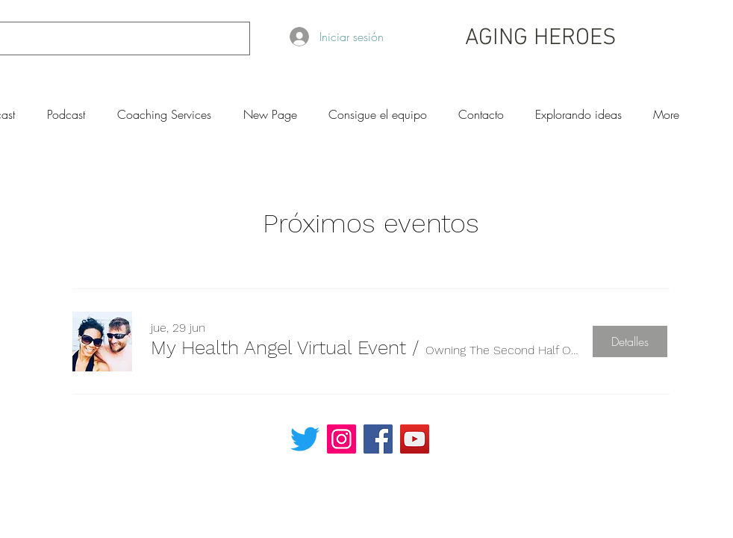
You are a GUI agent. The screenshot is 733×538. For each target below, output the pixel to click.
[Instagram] (341, 439)
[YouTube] (414, 439)
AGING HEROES (540, 38)
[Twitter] (304, 439)
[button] (278, 347)
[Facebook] (378, 439)
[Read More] (545, 433)
